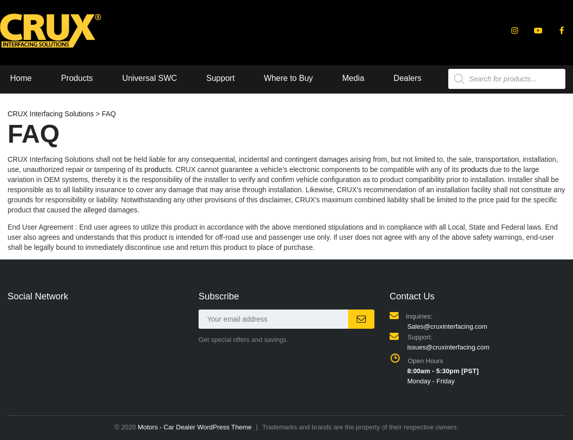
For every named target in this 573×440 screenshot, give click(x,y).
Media (353, 78)
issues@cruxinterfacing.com (448, 347)
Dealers (407, 78)
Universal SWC (149, 78)
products (158, 169)
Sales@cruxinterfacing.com (447, 326)
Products (77, 78)
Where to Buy (288, 78)
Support (220, 78)
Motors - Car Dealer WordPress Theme (194, 427)
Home (21, 78)
